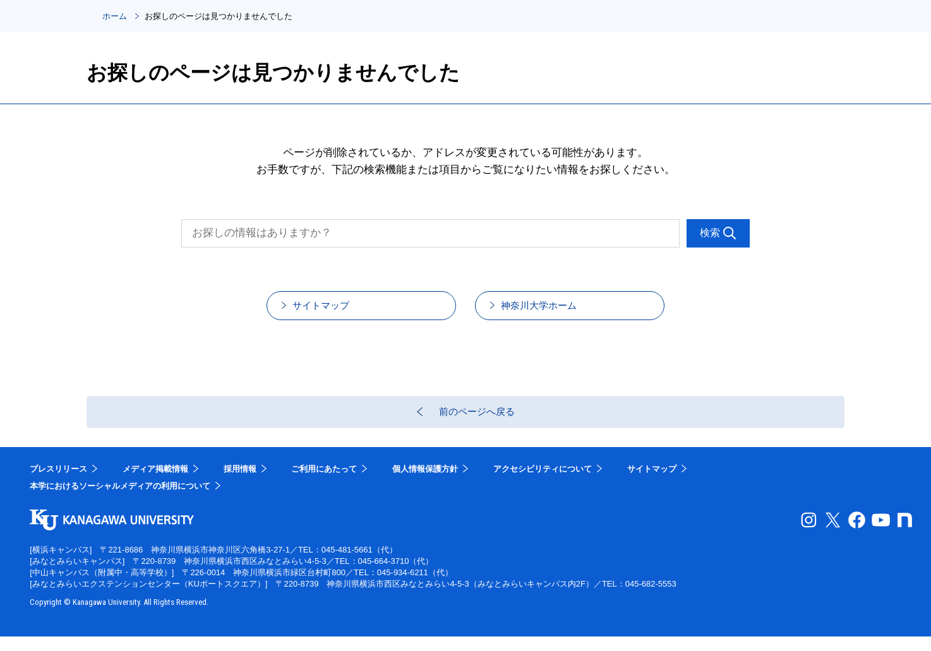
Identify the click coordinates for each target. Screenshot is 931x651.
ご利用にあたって (324, 483)
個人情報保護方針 (425, 483)
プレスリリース (58, 483)
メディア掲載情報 (155, 483)
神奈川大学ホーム (555, 310)
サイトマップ (335, 310)
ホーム (114, 16)
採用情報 (240, 483)
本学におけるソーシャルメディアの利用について (120, 501)
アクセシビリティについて (542, 483)
